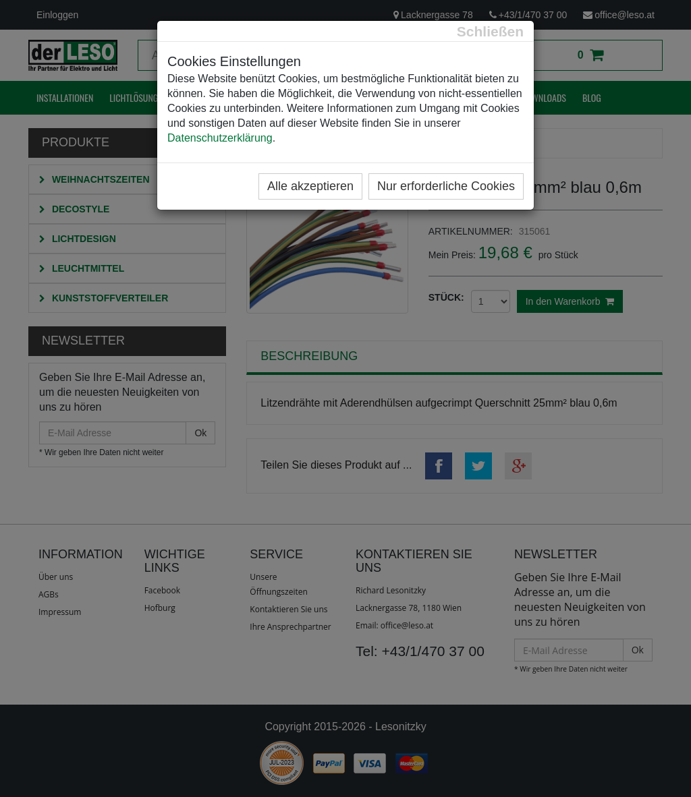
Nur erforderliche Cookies (446, 186)
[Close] (490, 31)
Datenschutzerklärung (220, 138)
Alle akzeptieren (310, 186)
